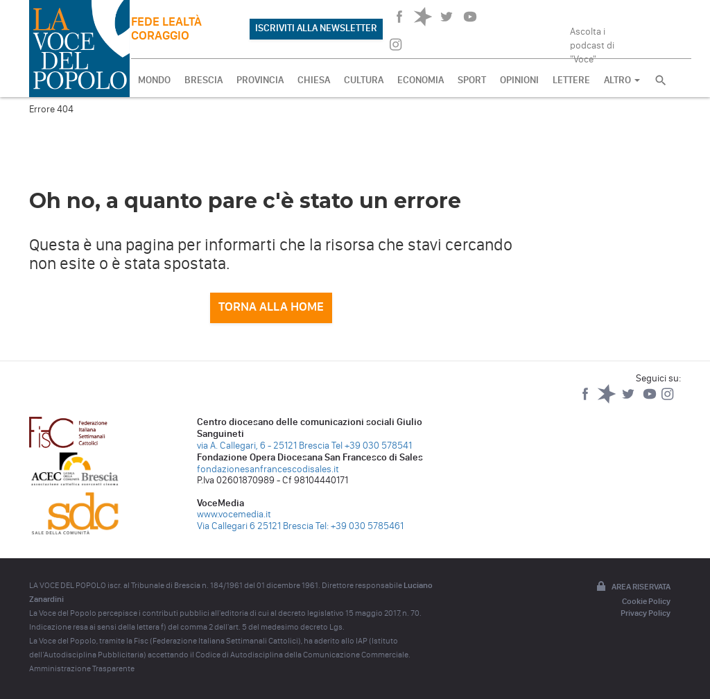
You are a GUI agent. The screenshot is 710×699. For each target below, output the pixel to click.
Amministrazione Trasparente (82, 668)
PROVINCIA (260, 80)
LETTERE (571, 80)
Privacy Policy (645, 613)
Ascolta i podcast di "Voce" (592, 41)
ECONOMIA (420, 80)
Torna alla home (271, 306)
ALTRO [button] (622, 80)
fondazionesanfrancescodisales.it (268, 469)
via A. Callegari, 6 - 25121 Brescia (263, 445)
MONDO (154, 80)
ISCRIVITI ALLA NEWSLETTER (316, 28)
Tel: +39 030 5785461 (359, 526)
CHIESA (313, 80)
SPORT (472, 80)
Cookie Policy (646, 601)
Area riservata (632, 587)
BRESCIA (203, 80)
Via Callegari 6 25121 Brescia (255, 526)
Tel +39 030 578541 (371, 445)
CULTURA (363, 80)
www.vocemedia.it (234, 514)
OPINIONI (519, 80)
